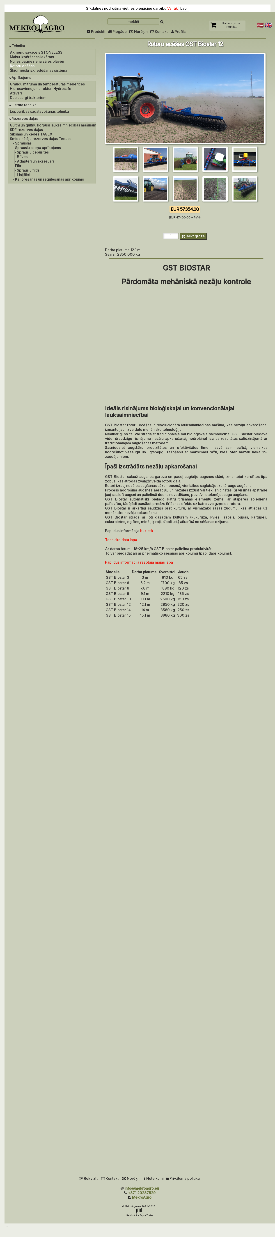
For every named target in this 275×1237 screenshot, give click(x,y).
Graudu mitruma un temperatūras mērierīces (47, 84)
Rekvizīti (89, 1178)
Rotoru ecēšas (22, 66)
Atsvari (16, 93)
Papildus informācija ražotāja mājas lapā (139, 562)
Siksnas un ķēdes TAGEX (31, 134)
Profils (178, 31)
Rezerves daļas (23, 118)
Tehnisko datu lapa (121, 539)
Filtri (18, 165)
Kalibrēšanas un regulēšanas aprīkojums (49, 179)
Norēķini (139, 31)
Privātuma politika (183, 1178)
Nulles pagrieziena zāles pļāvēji (37, 61)
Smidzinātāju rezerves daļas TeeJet (40, 138)
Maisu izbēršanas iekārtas (32, 57)
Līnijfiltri (23, 174)
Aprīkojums (20, 77)
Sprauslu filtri (28, 170)
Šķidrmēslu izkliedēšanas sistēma (38, 70)
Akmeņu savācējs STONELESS (36, 52)
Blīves (22, 156)
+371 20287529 (142, 1193)
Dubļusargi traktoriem (28, 97)
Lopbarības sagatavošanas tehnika (39, 111)
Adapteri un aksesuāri (35, 161)
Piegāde (117, 31)
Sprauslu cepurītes (33, 152)
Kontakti (159, 31)
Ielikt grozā (193, 236)
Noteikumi (154, 1178)
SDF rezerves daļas (26, 129)
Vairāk (172, 8)
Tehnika (17, 46)
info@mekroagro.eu (142, 1188)
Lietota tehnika (23, 105)
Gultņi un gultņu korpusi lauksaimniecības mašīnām (53, 125)
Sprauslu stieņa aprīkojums (38, 147)
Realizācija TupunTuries (139, 1215)
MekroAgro (141, 1197)
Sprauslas (23, 143)
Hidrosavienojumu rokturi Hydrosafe (40, 88)
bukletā (146, 530)
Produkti (96, 31)
